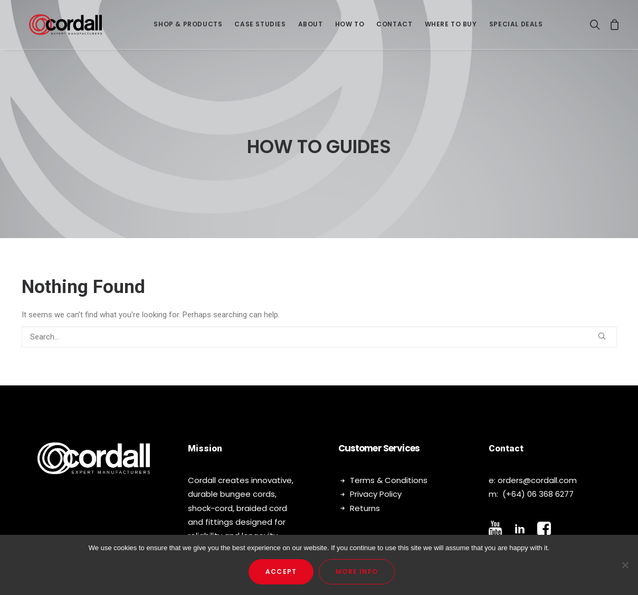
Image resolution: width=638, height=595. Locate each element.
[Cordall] (65, 27)
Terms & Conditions (388, 462)
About (310, 27)
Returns (365, 489)
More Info (357, 571)
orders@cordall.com (537, 462)
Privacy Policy (376, 475)
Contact (394, 27)
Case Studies (259, 27)
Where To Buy (451, 27)
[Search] (597, 27)
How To (350, 27)
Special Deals (516, 27)
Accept (281, 571)
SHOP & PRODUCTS (188, 27)
